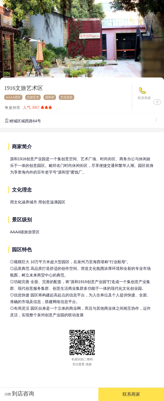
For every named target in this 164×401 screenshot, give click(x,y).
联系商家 (144, 98)
